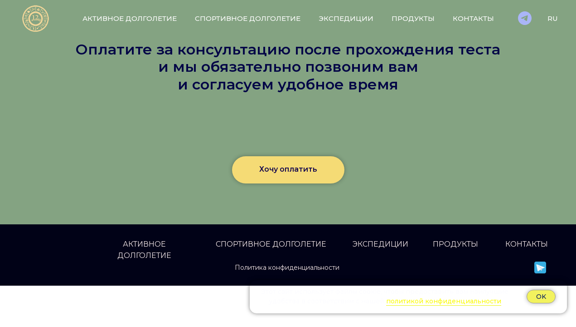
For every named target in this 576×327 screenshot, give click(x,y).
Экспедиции (346, 18)
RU (552, 18)
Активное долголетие (129, 18)
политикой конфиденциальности (443, 301)
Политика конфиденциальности (287, 267)
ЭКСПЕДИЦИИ (380, 244)
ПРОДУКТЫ (455, 244)
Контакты (473, 18)
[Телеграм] (525, 18)
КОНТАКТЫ (526, 244)
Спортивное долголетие (247, 18)
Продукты (413, 18)
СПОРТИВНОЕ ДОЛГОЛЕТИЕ (271, 244)
